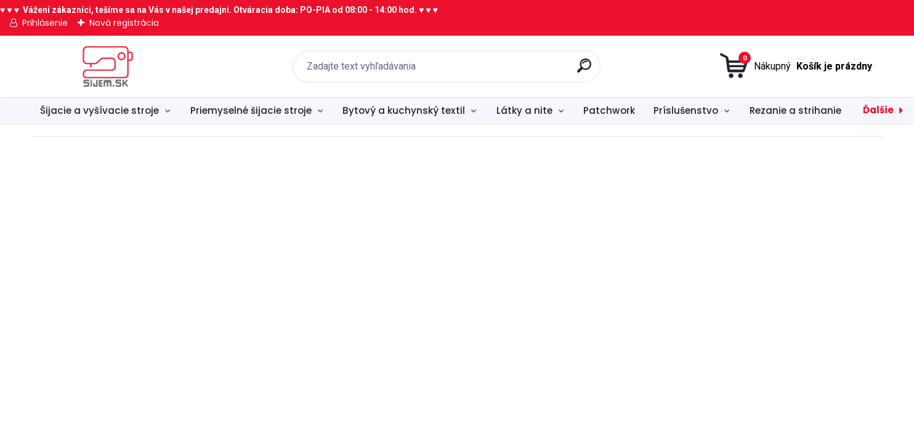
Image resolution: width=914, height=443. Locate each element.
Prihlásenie (45, 23)
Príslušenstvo (685, 110)
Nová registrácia (124, 23)
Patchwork (609, 110)
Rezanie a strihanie (795, 110)
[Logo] (107, 66)
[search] (586, 70)
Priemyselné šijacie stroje (251, 110)
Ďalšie (878, 109)
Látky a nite (524, 110)
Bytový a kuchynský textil (403, 110)
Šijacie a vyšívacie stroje (99, 110)
